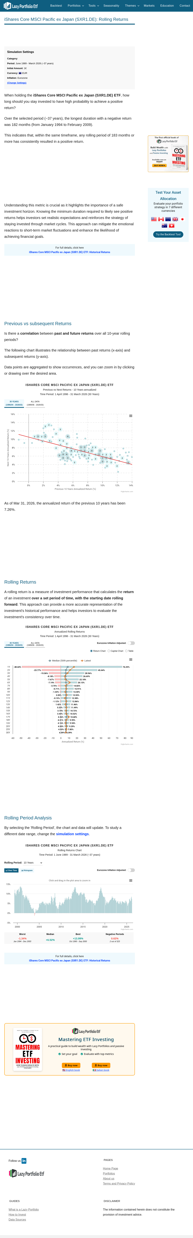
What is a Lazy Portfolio (24, 1209)
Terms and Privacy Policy (119, 1183)
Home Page (110, 1168)
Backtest (56, 5)
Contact (185, 5)
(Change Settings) (16, 83)
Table (130, 651)
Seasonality (111, 5)
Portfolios (76, 5)
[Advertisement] (69, 35)
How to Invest (17, 1214)
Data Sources (17, 1219)
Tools (93, 5)
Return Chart (99, 651)
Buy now (71, 1065)
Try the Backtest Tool (168, 234)
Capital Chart (117, 651)
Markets (149, 5)
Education (167, 5)
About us (108, 1178)
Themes (132, 5)
